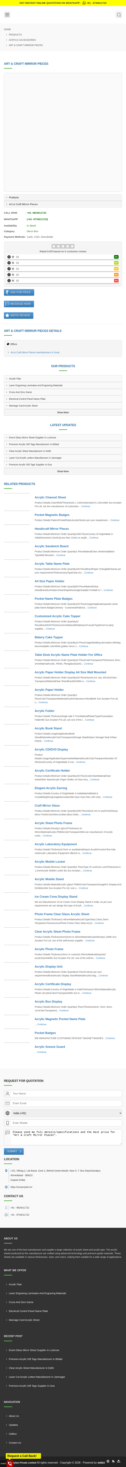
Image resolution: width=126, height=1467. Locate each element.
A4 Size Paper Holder (49, 581)
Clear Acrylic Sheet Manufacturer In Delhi (30, 451)
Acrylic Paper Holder (49, 689)
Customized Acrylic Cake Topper (58, 616)
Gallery (13, 1433)
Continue (85, 506)
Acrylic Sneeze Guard (50, 1046)
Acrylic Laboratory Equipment (56, 844)
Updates (13, 1424)
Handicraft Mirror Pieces (52, 528)
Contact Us (15, 1442)
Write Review (20, 315)
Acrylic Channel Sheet (50, 497)
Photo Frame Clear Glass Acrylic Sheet (62, 914)
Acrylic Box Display (48, 1001)
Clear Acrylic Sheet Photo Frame (57, 931)
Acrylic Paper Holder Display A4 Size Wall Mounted (70, 672)
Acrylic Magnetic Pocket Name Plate (60, 1019)
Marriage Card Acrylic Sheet (23, 405)
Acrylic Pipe (15, 378)
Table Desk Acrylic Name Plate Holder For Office (68, 654)
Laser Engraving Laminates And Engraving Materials (36, 385)
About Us (14, 1416)
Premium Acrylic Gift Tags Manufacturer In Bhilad (34, 444)
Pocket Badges (45, 1033)
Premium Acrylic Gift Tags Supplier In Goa (30, 464)
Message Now (20, 303)
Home (7, 29)
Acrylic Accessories (22, 40)
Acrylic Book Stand (48, 728)
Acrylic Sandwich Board (52, 546)
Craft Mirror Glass (47, 805)
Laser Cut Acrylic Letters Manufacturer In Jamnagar (35, 457)
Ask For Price (20, 292)
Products (15, 34)
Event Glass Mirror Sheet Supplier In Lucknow (32, 437)
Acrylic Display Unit (49, 966)
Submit (12, 1151)
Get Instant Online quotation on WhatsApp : (63, 3)
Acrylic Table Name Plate (52, 563)
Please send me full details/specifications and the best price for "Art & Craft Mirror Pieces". (66, 1136)
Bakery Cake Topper (49, 637)
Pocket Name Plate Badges (54, 598)
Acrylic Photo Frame (49, 949)
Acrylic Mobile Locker (50, 861)
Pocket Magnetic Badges (52, 515)
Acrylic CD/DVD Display (51, 749)
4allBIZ (101, 1462)
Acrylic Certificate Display (53, 984)
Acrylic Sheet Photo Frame (53, 823)
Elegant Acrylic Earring (51, 788)
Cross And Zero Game (20, 392)
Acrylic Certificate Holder (52, 770)
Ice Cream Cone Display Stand (56, 896)
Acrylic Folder (44, 711)
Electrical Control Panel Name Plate (27, 399)
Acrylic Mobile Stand (49, 879)
